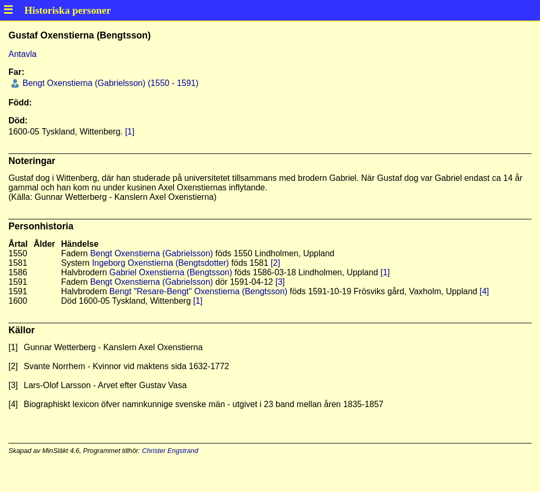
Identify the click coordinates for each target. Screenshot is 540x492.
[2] (275, 262)
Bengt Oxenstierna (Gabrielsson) (151, 253)
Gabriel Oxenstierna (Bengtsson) (170, 272)
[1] (129, 131)
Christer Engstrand (170, 451)
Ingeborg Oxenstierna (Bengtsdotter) (160, 262)
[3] (280, 281)
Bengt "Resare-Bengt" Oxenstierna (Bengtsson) (198, 291)
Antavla (22, 54)
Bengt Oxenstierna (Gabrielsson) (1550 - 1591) (109, 83)
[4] (484, 291)
